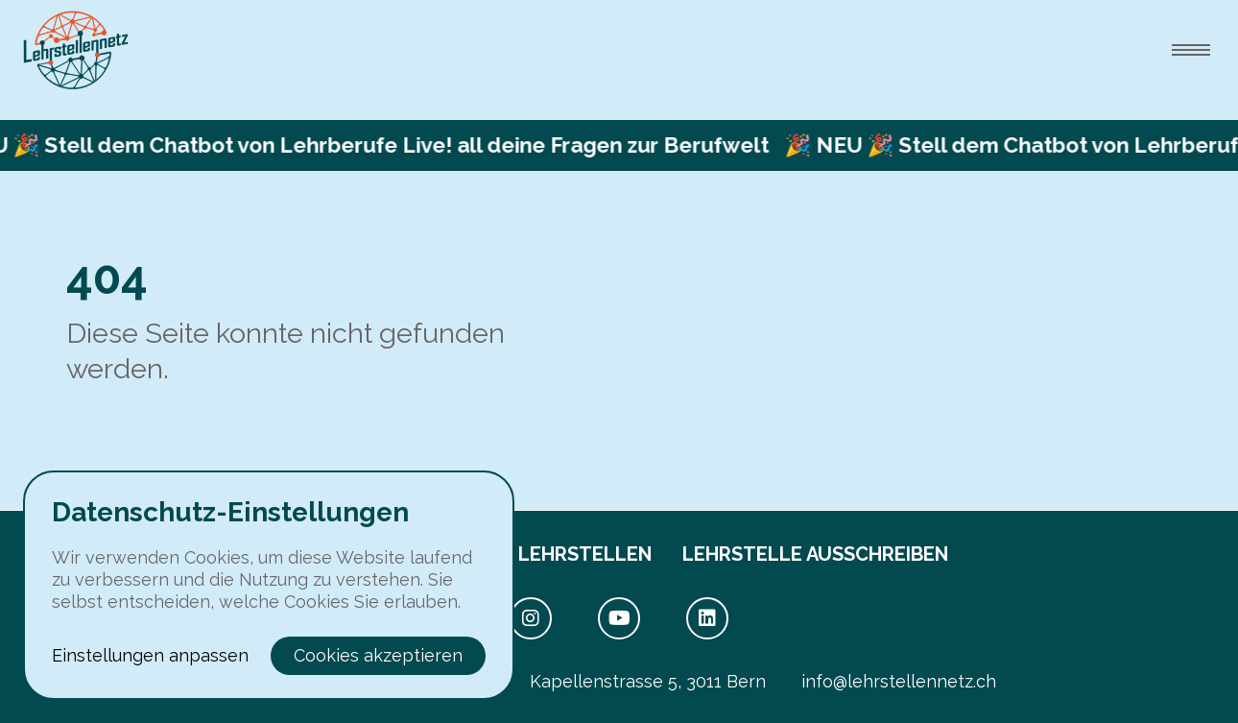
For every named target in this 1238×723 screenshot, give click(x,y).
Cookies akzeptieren (378, 655)
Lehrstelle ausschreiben (815, 554)
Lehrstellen (585, 554)
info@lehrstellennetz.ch (898, 681)
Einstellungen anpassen (150, 655)
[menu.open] (1191, 50)
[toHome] (76, 50)
